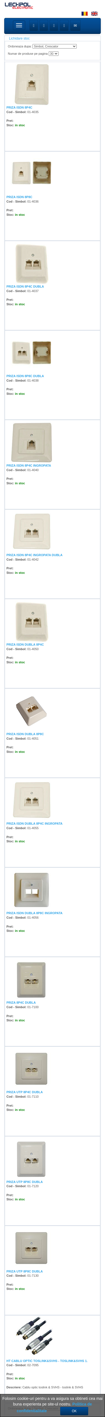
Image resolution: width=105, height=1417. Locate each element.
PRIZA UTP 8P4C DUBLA (24, 1092)
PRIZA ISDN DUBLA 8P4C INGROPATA (34, 823)
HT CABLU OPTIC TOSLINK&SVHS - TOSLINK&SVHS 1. (47, 1361)
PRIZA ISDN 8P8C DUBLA (25, 376)
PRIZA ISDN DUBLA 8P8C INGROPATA (34, 913)
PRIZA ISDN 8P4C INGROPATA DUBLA (34, 555)
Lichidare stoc (19, 38)
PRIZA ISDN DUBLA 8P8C (25, 734)
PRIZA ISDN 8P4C (19, 107)
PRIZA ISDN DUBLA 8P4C (25, 644)
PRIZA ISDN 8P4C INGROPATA (28, 465)
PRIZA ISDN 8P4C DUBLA (25, 286)
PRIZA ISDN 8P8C (19, 197)
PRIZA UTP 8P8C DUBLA (24, 1182)
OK (74, 1411)
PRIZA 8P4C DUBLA (21, 1002)
